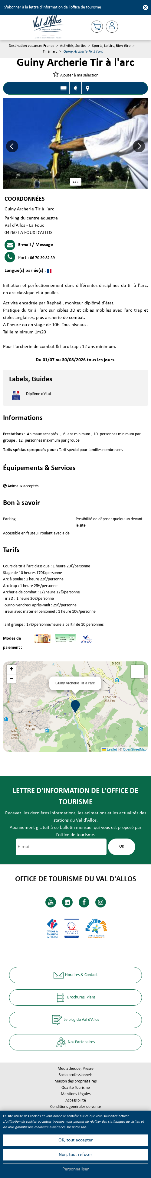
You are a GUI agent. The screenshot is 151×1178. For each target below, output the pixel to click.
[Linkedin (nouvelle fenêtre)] (67, 902)
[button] (97, 27)
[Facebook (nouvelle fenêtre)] (84, 902)
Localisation (88, 88)
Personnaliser (75, 1169)
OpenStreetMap (134, 749)
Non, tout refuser (75, 1154)
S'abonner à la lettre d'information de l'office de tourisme (52, 7)
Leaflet (109, 749)
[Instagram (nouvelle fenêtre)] (100, 902)
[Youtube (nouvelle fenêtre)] (50, 902)
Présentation (63, 88)
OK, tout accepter (75, 1140)
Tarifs (75, 88)
